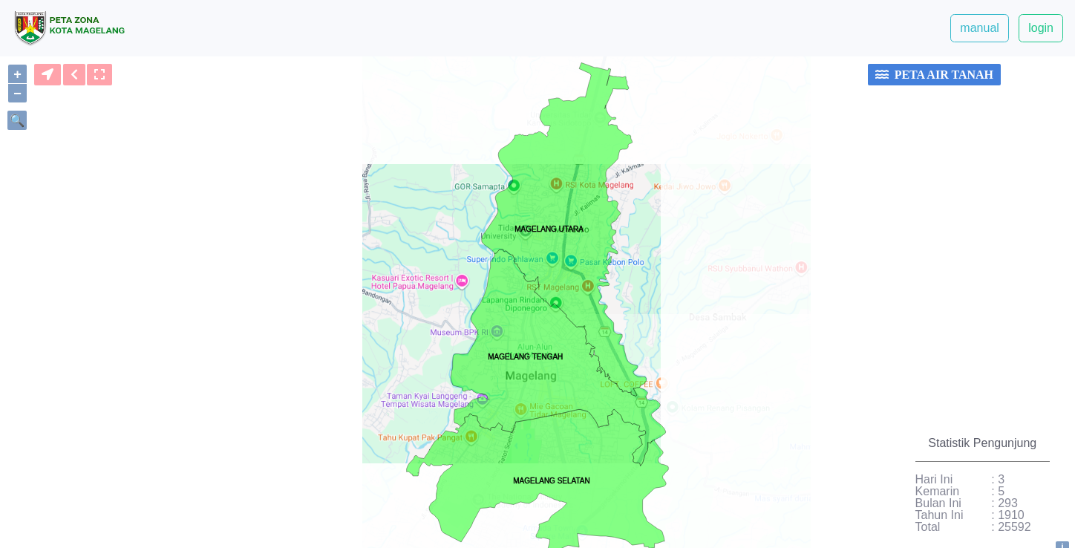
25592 (1014, 527)
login (1040, 28)
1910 (1011, 515)
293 (1008, 503)
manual (979, 28)
